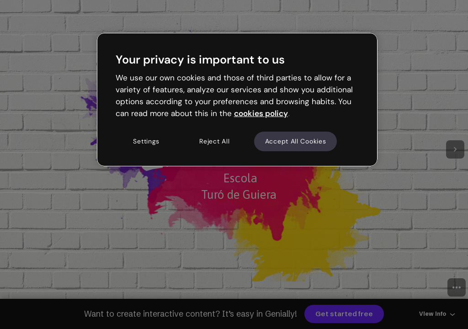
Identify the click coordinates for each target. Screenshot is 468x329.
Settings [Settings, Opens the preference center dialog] (146, 141)
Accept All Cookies (295, 141)
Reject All (214, 141)
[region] (237, 99)
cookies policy (261, 113)
